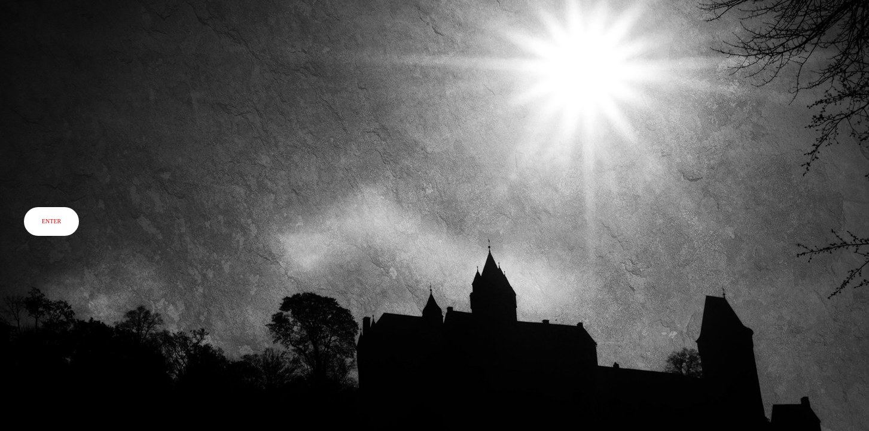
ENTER (51, 221)
